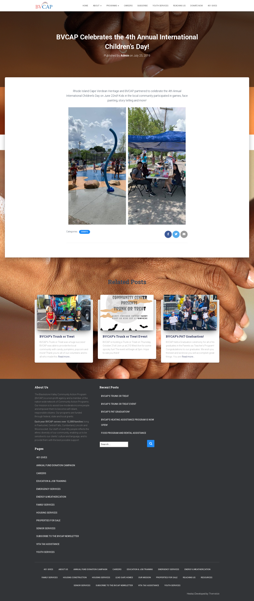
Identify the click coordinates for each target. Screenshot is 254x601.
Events (84, 232)
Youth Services (160, 6)
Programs (112, 6)
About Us (63, 569)
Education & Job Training (51, 481)
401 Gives (212, 6)
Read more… (64, 356)
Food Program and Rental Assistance (123, 433)
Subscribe (142, 6)
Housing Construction (75, 577)
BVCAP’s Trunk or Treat (57, 336)
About (97, 6)
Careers (128, 6)
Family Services (45, 504)
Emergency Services (48, 489)
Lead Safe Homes (124, 577)
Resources (206, 577)
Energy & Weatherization (51, 497)
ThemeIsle (214, 593)
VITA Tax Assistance (47, 544)
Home (85, 6)
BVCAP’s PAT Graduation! (185, 336)
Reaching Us (179, 6)
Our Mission (144, 577)
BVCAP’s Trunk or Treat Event (125, 336)
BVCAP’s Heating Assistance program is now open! (127, 422)
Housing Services (46, 512)
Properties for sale (48, 520)
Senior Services (45, 528)
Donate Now (196, 6)
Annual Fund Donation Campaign (55, 465)
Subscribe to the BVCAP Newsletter (57, 536)
